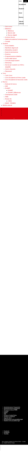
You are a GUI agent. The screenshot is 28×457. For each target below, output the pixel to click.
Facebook (6, 431)
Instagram (6, 432)
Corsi (20, 13)
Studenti (21, 8)
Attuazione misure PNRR (10, 410)
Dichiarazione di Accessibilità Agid (13, 419)
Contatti (6, 411)
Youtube (6, 434)
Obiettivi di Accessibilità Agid (12, 420)
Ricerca (21, 17)
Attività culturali (21, 22)
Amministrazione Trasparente (12, 407)
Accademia (22, 4)
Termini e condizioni (9, 416)
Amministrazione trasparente (12, 408)
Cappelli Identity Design (9, 442)
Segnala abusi (8, 418)
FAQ (5, 414)
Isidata (20, 1)
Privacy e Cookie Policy (10, 415)
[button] (25, 4)
